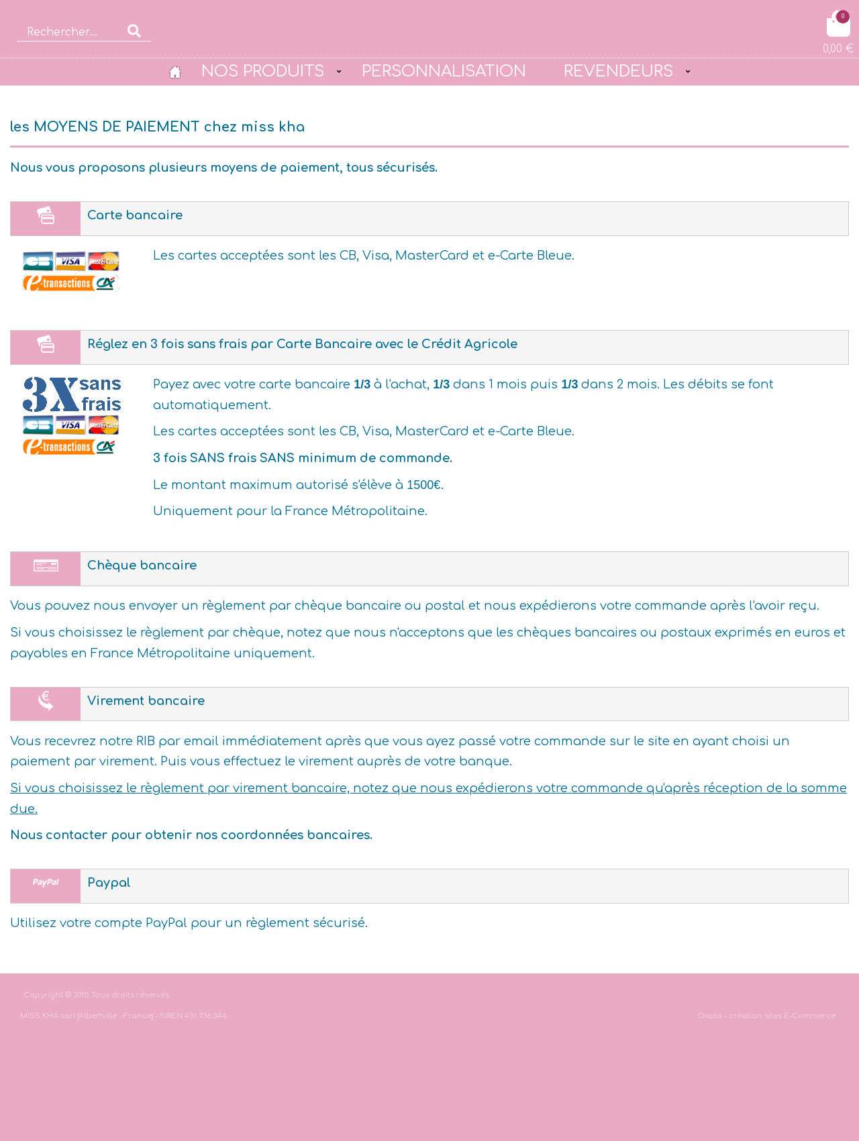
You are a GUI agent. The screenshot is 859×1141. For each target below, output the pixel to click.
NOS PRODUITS (262, 71)
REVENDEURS (618, 71)
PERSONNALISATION (444, 71)
